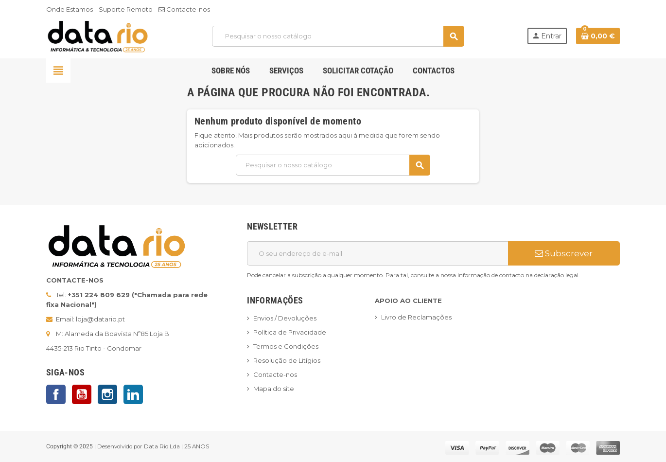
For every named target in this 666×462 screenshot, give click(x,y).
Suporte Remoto (126, 9)
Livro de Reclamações (416, 317)
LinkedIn (133, 394)
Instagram (107, 394)
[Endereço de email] (377, 253)
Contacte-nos (184, 9)
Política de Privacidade (289, 332)
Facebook (56, 394)
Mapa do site (273, 388)
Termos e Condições (285, 346)
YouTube (81, 394)
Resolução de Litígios (286, 360)
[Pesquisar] (338, 36)
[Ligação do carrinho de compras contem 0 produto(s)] (598, 36)
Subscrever (564, 253)
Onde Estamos (69, 9)
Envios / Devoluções (284, 318)
